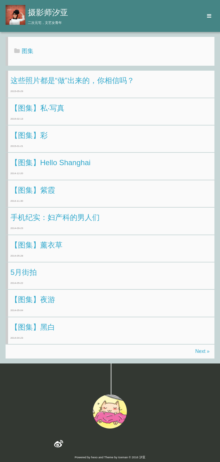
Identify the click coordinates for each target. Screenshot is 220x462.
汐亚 (142, 457)
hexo (94, 457)
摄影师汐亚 (48, 12)
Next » (202, 351)
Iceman (123, 457)
